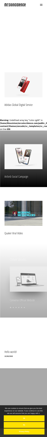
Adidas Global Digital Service (19, 105)
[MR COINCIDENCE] (15, 4)
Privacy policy (24, 431)
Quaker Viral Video (14, 240)
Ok (24, 418)
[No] (44, 421)
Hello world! (11, 366)
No (24, 425)
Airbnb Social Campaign (16, 184)
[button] (41, 5)
